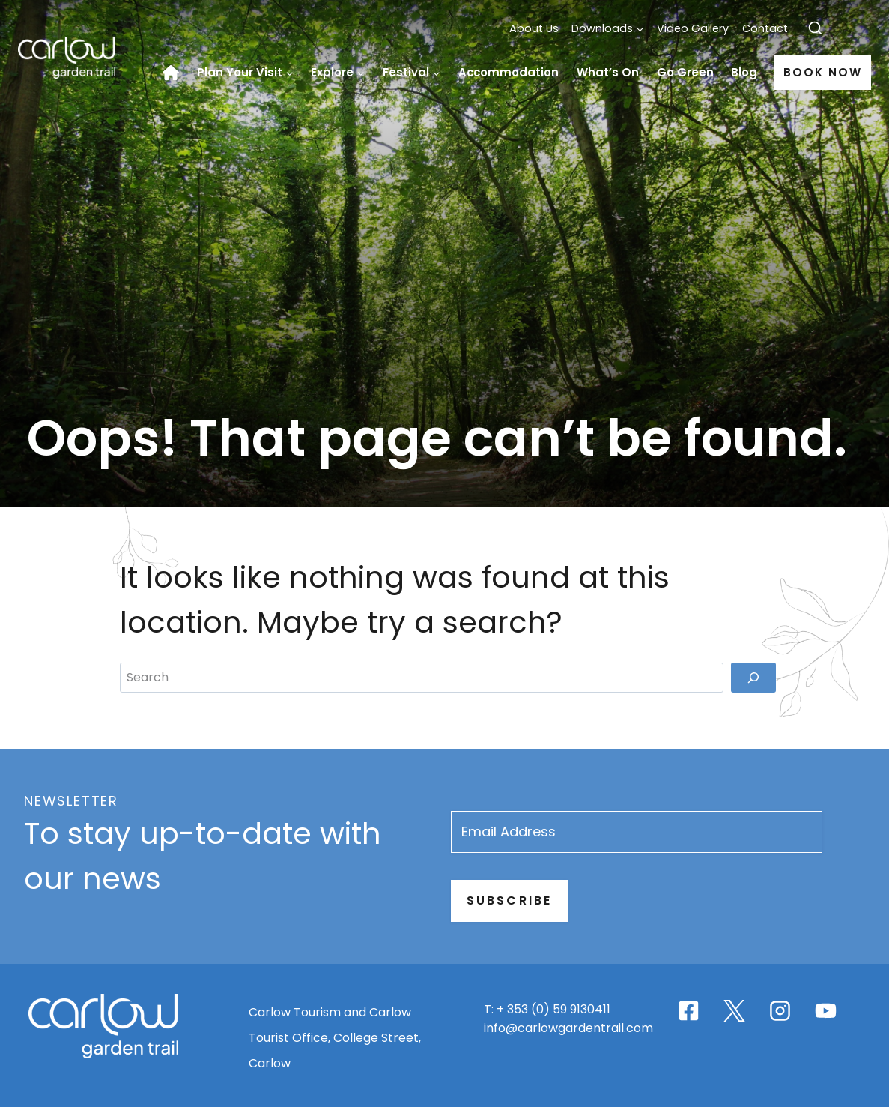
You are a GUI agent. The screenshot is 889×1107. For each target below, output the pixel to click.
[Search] (753, 952)
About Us (534, 28)
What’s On (608, 72)
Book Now (822, 72)
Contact (765, 28)
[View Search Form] (815, 29)
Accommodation (508, 72)
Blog (744, 72)
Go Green (685, 72)
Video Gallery (693, 28)
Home (175, 72)
